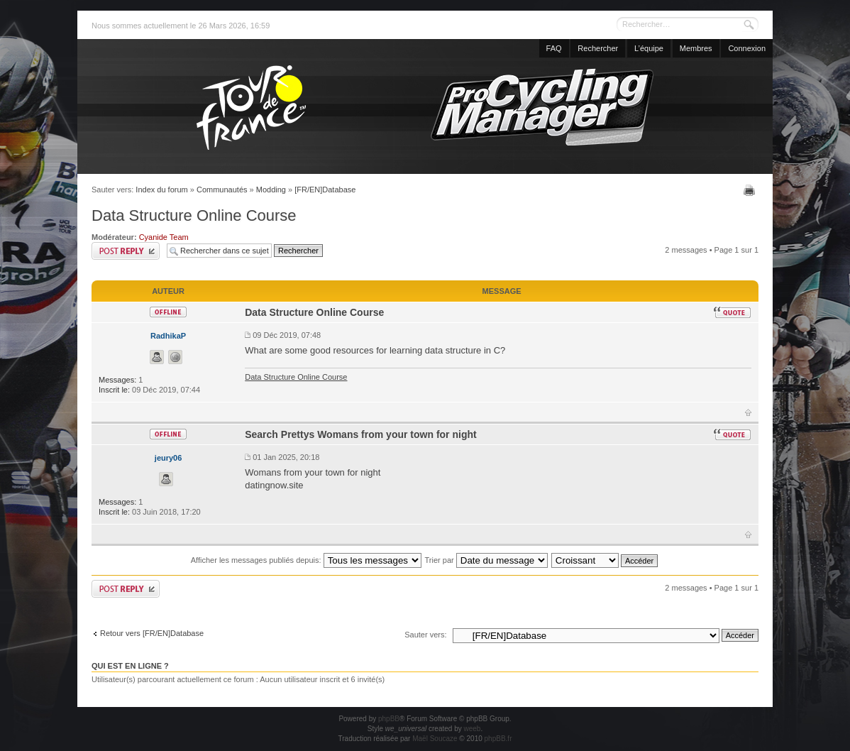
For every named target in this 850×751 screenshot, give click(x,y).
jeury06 (168, 458)
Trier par (486, 560)
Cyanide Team (164, 237)
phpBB (388, 719)
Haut (748, 412)
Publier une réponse (126, 251)
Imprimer (751, 190)
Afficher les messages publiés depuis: (306, 560)
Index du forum (161, 189)
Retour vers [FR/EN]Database (152, 633)
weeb (471, 729)
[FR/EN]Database (324, 189)
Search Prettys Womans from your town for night (360, 434)
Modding (271, 189)
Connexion (747, 48)
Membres (696, 48)
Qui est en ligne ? (130, 666)
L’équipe (648, 48)
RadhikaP (168, 335)
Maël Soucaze (434, 738)
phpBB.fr (498, 738)
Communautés (222, 189)
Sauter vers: (425, 634)
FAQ (554, 48)
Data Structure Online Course (194, 215)
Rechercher (598, 48)
